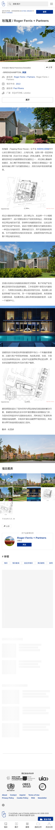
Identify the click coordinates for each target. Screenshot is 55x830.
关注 (24, 545)
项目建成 (15, 563)
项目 (6, 563)
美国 (24, 72)
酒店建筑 (41, 563)
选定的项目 (28, 563)
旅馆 (51, 563)
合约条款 (23, 11)
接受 (44, 12)
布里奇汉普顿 (43, 149)
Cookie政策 (9, 12)
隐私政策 (29, 11)
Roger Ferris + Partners (24, 77)
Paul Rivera (18, 88)
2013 (18, 84)
